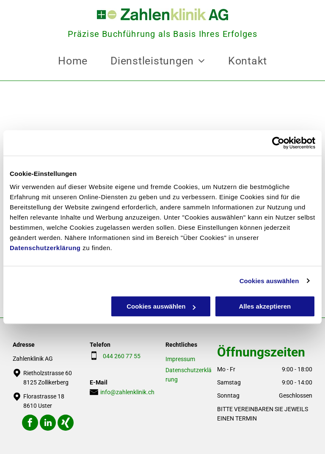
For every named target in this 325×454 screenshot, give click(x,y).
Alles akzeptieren (265, 306)
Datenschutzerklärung (45, 247)
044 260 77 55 (120, 356)
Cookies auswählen (269, 280)
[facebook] (30, 424)
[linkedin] (48, 424)
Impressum (180, 359)
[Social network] (66, 424)
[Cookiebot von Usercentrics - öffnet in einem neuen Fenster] (278, 142)
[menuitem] (73, 61)
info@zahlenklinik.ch (127, 392)
